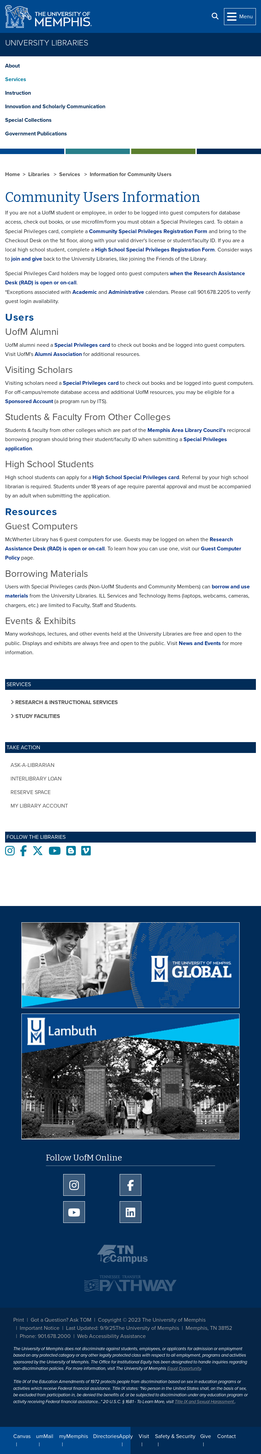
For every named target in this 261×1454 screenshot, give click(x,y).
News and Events (200, 643)
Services (15, 79)
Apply (126, 1436)
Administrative (126, 292)
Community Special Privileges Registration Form (148, 231)
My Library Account (39, 805)
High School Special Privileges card (135, 477)
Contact (226, 1436)
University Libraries (46, 43)
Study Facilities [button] (37, 716)
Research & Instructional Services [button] (66, 702)
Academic (84, 292)
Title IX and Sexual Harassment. (205, 1401)
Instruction (18, 93)
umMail (44, 1436)
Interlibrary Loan (36, 778)
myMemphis (73, 1436)
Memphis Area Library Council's (186, 430)
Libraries (39, 174)
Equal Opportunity (184, 1368)
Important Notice (39, 1328)
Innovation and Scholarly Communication (55, 106)
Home (12, 174)
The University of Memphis (147, 1328)
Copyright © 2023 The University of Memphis (152, 1320)
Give (205, 1436)
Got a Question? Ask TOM (61, 1320)
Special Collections (28, 120)
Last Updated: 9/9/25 (91, 1328)
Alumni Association (58, 354)
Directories (106, 1436)
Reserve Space (31, 792)
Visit (144, 1436)
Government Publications (36, 133)
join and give (26, 259)
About (12, 65)
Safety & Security (175, 1436)
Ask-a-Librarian (32, 765)
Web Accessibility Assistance (111, 1336)
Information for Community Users (131, 174)
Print (18, 1320)
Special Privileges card (82, 345)
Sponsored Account (29, 401)
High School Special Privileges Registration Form (155, 249)
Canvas (22, 1436)
